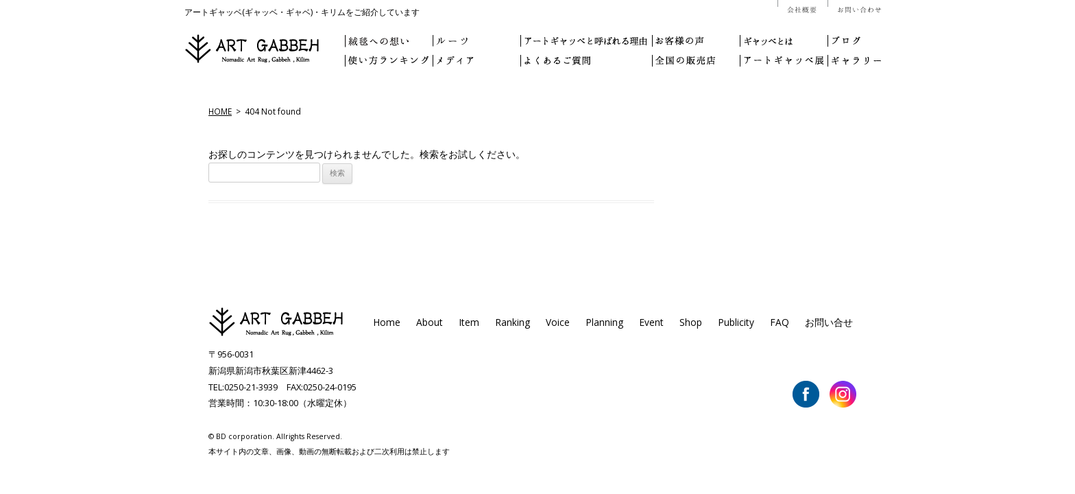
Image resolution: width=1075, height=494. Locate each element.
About (429, 322)
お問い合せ (829, 322)
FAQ (779, 322)
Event (651, 322)
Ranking (512, 322)
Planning (604, 322)
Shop (690, 322)
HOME (220, 111)
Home (386, 322)
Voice (558, 322)
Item (469, 322)
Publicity (736, 322)
